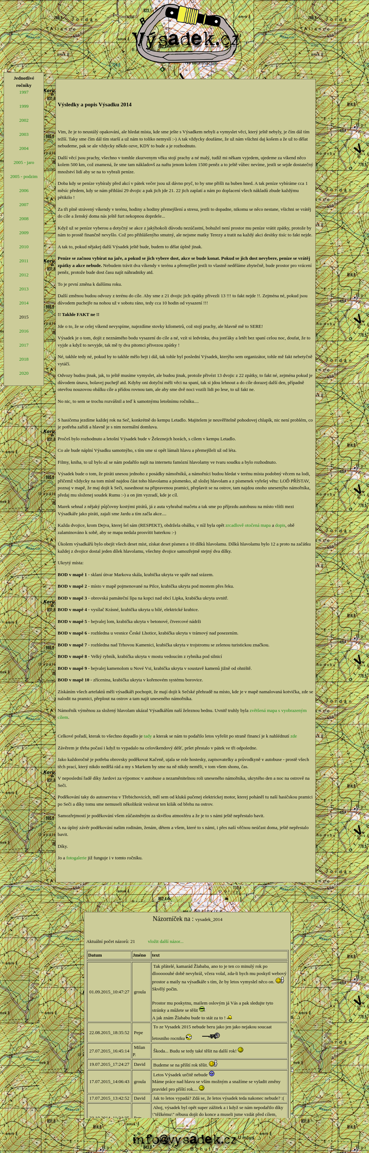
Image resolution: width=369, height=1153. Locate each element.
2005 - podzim (23, 176)
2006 (23, 190)
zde (293, 736)
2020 (23, 373)
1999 (23, 106)
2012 (23, 274)
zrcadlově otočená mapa (248, 525)
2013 (23, 288)
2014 (23, 303)
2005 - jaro (24, 162)
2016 (23, 331)
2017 (23, 345)
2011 (23, 260)
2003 (23, 134)
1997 (23, 92)
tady (148, 736)
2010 (23, 246)
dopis (280, 525)
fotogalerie (76, 857)
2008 (23, 218)
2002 (23, 120)
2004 (23, 148)
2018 (23, 359)
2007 (23, 204)
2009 (23, 232)
